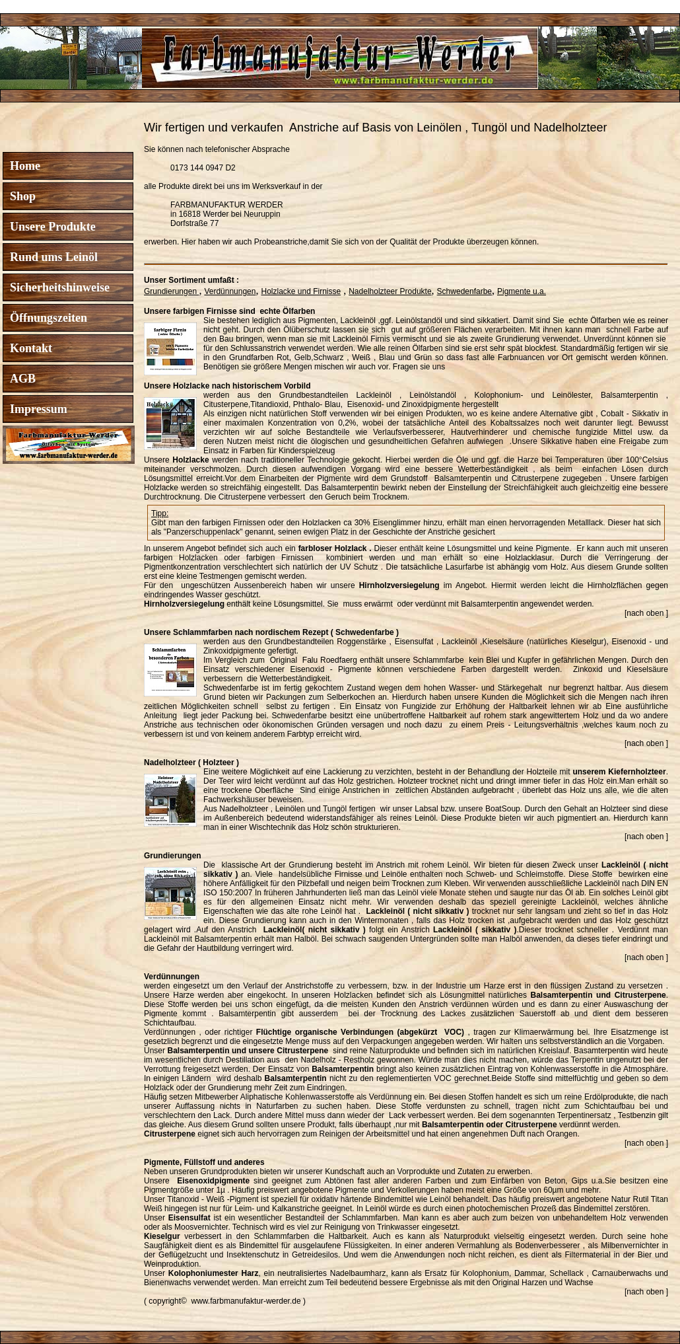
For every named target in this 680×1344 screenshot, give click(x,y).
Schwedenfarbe (464, 291)
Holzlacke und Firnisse (301, 291)
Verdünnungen (229, 291)
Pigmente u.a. (521, 291)
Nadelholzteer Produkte (390, 291)
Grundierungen (171, 291)
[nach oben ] (646, 613)
